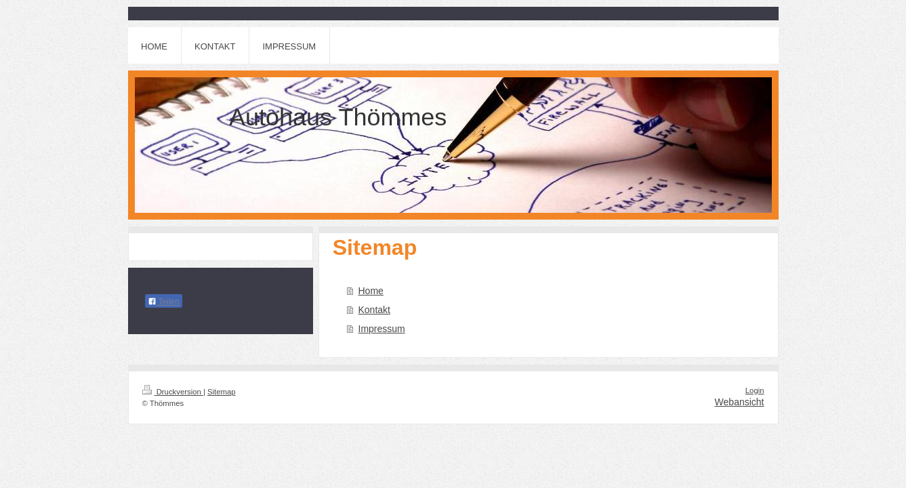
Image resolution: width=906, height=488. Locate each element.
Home (371, 290)
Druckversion (172, 392)
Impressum (381, 328)
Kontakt (374, 309)
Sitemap (221, 392)
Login (754, 390)
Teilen (164, 301)
